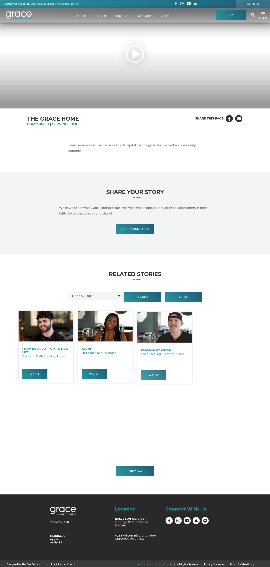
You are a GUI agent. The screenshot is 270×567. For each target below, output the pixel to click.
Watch (35, 376)
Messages (145, 16)
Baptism (28, 358)
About (81, 16)
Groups (122, 16)
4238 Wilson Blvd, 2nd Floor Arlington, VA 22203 (135, 537)
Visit (165, 16)
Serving (60, 124)
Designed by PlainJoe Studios (23, 564)
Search (142, 297)
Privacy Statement (215, 564)
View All (135, 470)
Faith (39, 358)
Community (38, 124)
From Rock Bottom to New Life (45, 352)
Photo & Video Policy (242, 564)
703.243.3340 (59, 522)
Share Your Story (135, 229)
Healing (50, 358)
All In (86, 357)
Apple (54, 539)
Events (101, 16)
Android (56, 542)
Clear (183, 297)
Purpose (110, 361)
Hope (75, 124)
